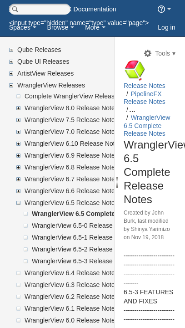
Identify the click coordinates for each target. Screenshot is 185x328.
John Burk (157, 260)
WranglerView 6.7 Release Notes (71, 179)
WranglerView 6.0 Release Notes (71, 320)
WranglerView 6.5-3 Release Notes (81, 261)
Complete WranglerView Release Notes (80, 96)
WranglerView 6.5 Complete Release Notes (96, 213)
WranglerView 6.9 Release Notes (71, 155)
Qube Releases (39, 49)
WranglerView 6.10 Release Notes (73, 143)
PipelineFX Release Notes (160, 117)
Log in (166, 27)
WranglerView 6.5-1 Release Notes (81, 237)
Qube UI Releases (43, 61)
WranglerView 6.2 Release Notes (71, 296)
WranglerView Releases (51, 85)
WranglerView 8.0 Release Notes (71, 108)
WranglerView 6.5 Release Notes (71, 202)
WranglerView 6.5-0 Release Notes (81, 225)
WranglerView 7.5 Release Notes (71, 119)
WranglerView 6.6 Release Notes (71, 191)
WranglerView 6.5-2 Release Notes (81, 249)
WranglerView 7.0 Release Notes (71, 131)
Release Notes (157, 89)
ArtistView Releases (45, 73)
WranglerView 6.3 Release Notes (71, 284)
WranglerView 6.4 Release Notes (71, 273)
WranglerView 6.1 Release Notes (71, 308)
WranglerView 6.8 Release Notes (71, 167)
